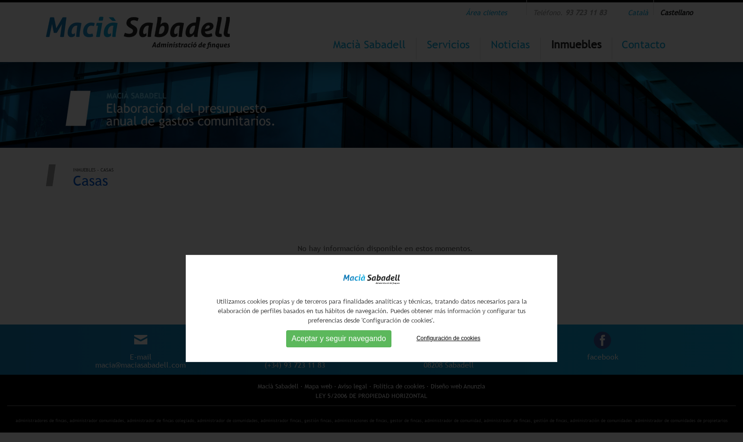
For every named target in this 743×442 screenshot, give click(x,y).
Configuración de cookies (448, 365)
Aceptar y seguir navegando (338, 365)
